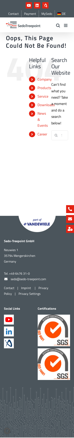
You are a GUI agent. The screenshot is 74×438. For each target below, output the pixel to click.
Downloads (46, 105)
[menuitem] (61, 13)
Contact (9, 281)
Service (42, 96)
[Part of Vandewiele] (37, 211)
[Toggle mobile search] (58, 25)
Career (42, 134)
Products (44, 87)
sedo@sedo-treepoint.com (28, 272)
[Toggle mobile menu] (66, 25)
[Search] (56, 135)
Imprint (26, 281)
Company (44, 79)
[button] (7, 431)
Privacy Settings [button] (29, 287)
